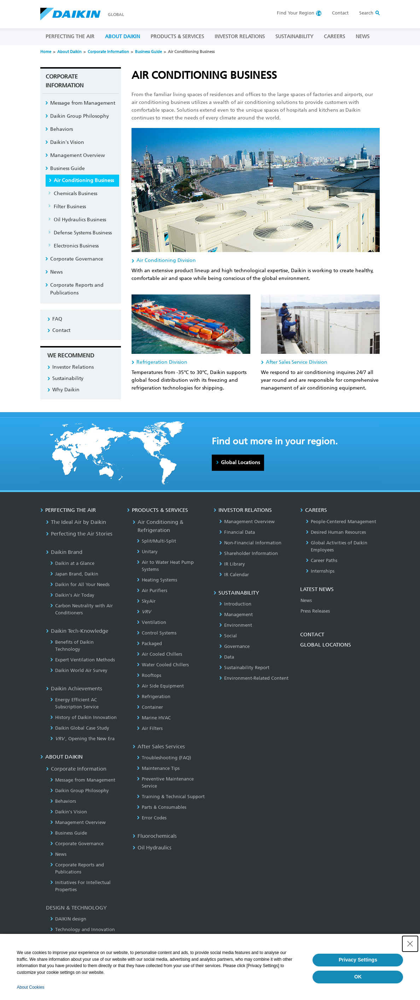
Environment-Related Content (253, 678)
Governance (234, 646)
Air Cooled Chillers (159, 654)
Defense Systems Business (83, 233)
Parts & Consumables (161, 807)
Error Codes (152, 817)
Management (236, 614)
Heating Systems (157, 580)
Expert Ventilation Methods (82, 659)
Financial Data (237, 532)
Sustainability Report (244, 667)
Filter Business (70, 207)
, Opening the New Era (82, 738)
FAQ (57, 319)
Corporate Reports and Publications (77, 289)
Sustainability (67, 378)
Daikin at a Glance (72, 563)
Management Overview (77, 155)
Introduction (235, 604)
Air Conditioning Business (84, 180)
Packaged (149, 643)
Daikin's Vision (67, 142)
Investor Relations (73, 367)
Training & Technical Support (171, 796)
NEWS (362, 37)
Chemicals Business (75, 194)
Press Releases (315, 611)
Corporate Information (108, 51)
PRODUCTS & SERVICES (177, 37)
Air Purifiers (152, 590)
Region (295, 13)
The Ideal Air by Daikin (76, 522)
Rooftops (149, 675)
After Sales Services (159, 746)
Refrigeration (153, 696)
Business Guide (148, 51)
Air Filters (150, 728)
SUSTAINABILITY (294, 37)
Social (228, 635)
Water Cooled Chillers (163, 664)
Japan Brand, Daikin (74, 574)
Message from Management (82, 103)
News (56, 272)
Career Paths (321, 560)
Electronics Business (76, 246)
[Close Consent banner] (410, 944)
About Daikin (69, 51)
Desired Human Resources (336, 532)
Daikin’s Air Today (72, 595)
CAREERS (334, 37)
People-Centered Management (341, 521)
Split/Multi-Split (156, 541)
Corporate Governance (76, 259)
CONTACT (312, 634)
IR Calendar (234, 574)
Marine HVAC (154, 717)
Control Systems (156, 633)
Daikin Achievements (74, 688)
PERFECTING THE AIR (70, 37)
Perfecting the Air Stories (79, 534)
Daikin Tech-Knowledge (77, 631)
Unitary (147, 551)
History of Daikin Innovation (83, 717)
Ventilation (151, 622)
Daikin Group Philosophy (79, 116)
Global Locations (240, 463)
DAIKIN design (68, 919)
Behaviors (61, 129)
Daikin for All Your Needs (80, 584)
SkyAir (146, 601)
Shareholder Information (248, 553)
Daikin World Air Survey (78, 670)
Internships (320, 571)
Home (45, 51)
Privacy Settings (358, 960)
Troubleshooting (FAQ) (164, 757)
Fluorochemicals (155, 836)
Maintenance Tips (158, 768)
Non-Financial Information (250, 542)
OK (358, 976)
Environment (235, 625)
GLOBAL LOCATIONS (325, 645)
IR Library (232, 564)
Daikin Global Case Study (79, 728)
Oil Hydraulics (152, 847)
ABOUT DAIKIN (122, 37)
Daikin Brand (64, 552)
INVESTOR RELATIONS (240, 37)
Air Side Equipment (160, 686)
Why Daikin (66, 390)
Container (150, 707)
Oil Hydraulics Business (80, 220)
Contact (340, 13)
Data (226, 657)
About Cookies (31, 987)
